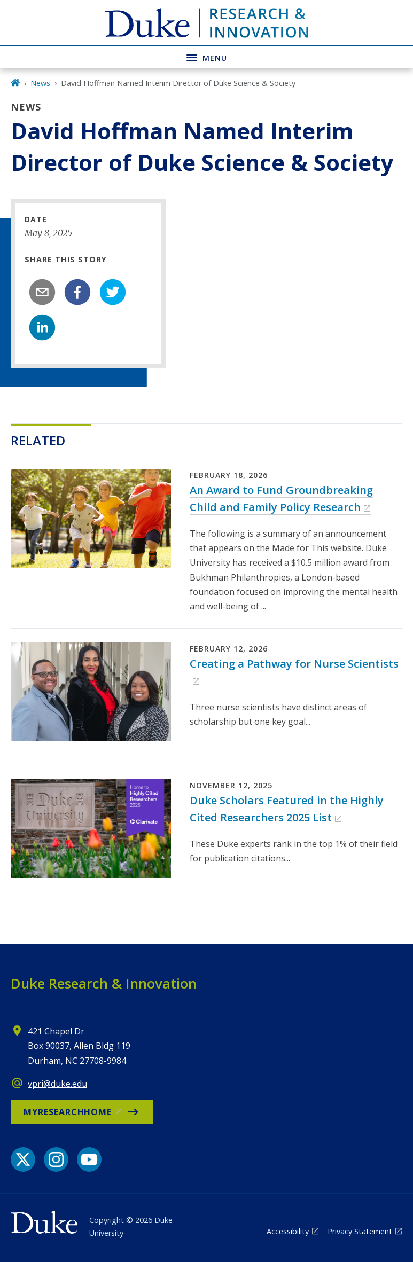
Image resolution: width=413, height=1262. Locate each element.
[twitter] (112, 292)
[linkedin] (42, 327)
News (40, 83)
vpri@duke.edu (57, 1083)
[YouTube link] (89, 1159)
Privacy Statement (360, 1231)
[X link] (23, 1159)
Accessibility (288, 1231)
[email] (42, 292)
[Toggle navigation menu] (206, 56)
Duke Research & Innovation (104, 983)
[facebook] (77, 292)
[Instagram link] (56, 1159)
